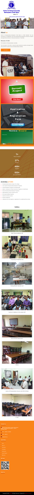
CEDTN (10, 493)
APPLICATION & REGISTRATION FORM (17, 16)
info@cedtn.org (3, 436)
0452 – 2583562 (3, 431)
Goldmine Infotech (28, 493)
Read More (6, 50)
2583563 (7, 431)
